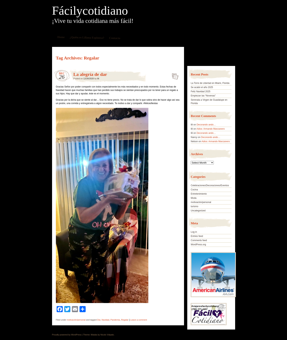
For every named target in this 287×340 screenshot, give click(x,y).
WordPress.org (198, 244)
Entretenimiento (199, 193)
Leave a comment (138, 320)
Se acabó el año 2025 (202, 87)
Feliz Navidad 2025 (200, 91)
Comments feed (199, 240)
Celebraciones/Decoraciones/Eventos (210, 185)
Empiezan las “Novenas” (203, 95)
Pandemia (115, 320)
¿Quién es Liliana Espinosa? (86, 37)
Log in (194, 232)
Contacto (114, 38)
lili (98, 78)
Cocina (194, 189)
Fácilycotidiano (90, 11)
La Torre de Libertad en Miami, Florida (210, 83)
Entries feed (197, 236)
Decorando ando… (206, 124)
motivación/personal (76, 320)
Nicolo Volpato (107, 335)
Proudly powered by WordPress (66, 335)
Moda (193, 198)
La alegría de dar (90, 74)
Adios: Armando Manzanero (210, 129)
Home (61, 37)
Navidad (105, 320)
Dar (98, 320)
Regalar (125, 320)
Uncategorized (198, 210)
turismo (194, 206)
